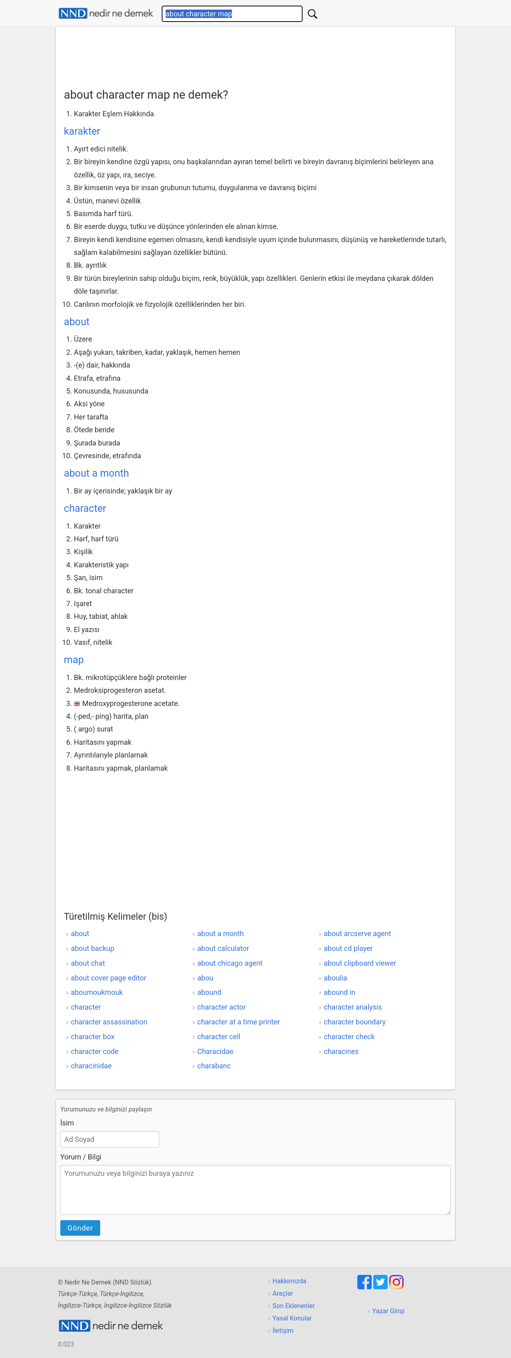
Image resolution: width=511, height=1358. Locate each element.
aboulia (335, 978)
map (74, 660)
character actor (221, 1007)
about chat (88, 963)
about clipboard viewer (360, 963)
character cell (218, 1036)
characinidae (91, 1066)
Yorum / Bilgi (80, 1157)
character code (94, 1051)
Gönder (80, 1228)
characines (341, 1051)
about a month (96, 473)
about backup (92, 948)
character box (92, 1036)
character (85, 508)
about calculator (223, 948)
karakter (82, 131)
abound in (339, 992)
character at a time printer (238, 1022)
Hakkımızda (290, 1281)
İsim (67, 1123)
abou (205, 978)
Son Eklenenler (294, 1306)
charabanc (214, 1066)
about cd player (348, 948)
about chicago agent (229, 963)
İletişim (283, 1330)
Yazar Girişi (388, 1311)
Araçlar (283, 1293)
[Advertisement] (255, 55)
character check (349, 1036)
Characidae (215, 1051)
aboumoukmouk (97, 992)
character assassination (109, 1022)
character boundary (355, 1022)
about (76, 322)
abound (209, 992)
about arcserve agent (357, 933)
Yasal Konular (292, 1318)
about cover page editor (108, 978)
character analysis (353, 1007)
